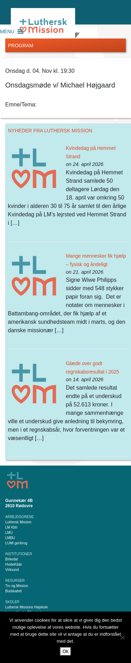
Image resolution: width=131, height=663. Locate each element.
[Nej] (122, 637)
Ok (65, 651)
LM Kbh (11, 527)
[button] (7, 32)
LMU (9, 533)
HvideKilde (13, 564)
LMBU (10, 538)
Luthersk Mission (18, 522)
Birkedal (11, 559)
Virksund (12, 570)
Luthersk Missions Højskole (26, 607)
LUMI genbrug (16, 543)
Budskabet (13, 591)
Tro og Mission (16, 586)
